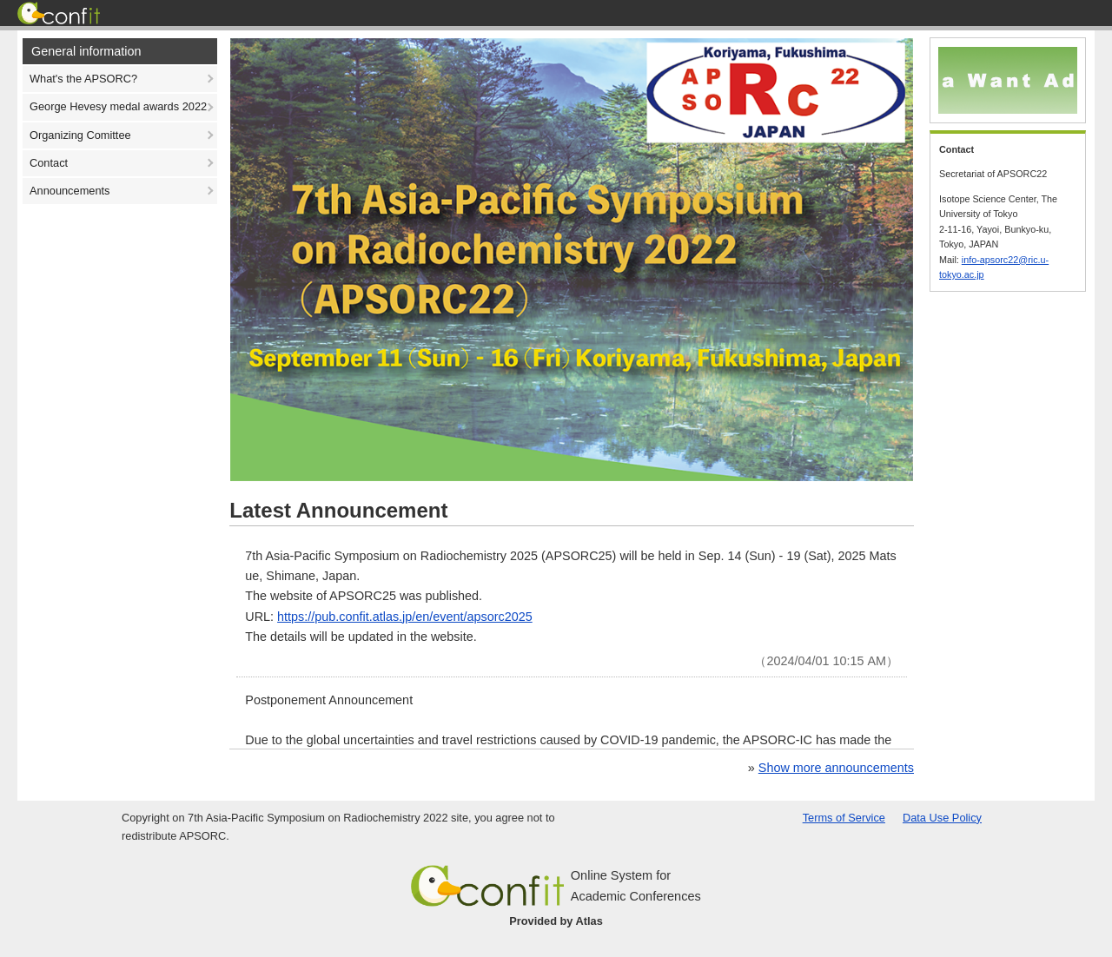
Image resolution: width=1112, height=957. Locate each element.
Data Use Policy (942, 817)
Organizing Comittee (80, 135)
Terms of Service (844, 817)
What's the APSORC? (83, 78)
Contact (49, 162)
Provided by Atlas (556, 920)
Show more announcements (836, 768)
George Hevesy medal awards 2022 (118, 106)
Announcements (69, 190)
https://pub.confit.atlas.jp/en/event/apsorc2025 (405, 617)
